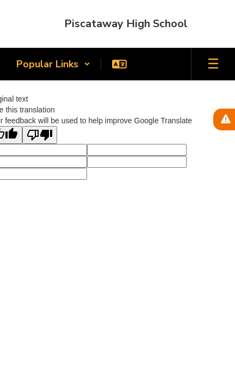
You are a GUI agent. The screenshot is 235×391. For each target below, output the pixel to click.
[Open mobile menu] (213, 64)
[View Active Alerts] (224, 119)
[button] (53, 64)
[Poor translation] (39, 135)
